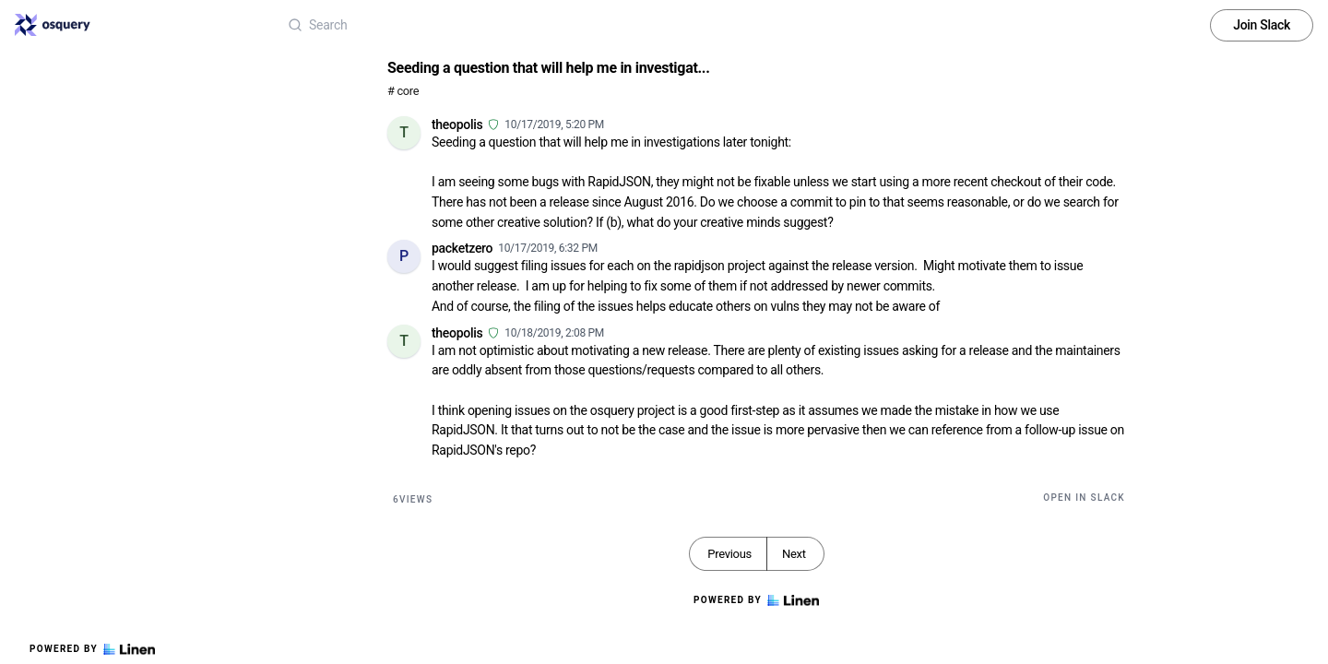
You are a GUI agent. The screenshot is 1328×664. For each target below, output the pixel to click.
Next (794, 554)
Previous (729, 554)
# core (403, 91)
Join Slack (1261, 25)
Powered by (92, 649)
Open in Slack (1084, 497)
